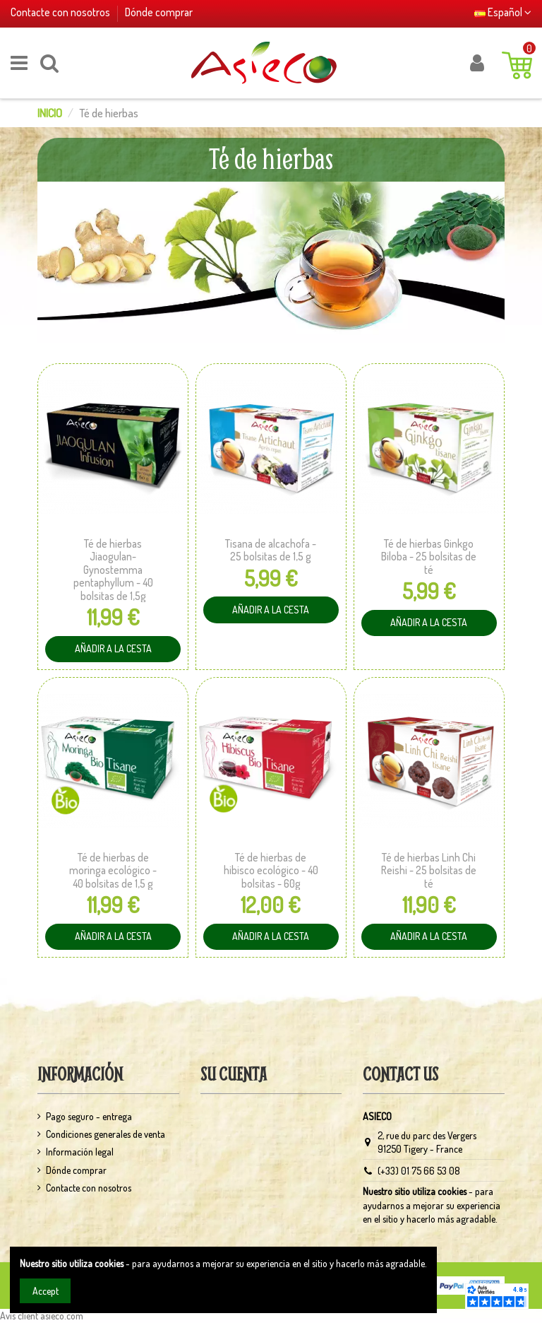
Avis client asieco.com (41, 1316)
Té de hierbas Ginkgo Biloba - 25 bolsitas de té (428, 556)
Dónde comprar (159, 12)
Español (502, 12)
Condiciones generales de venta (105, 1134)
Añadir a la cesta (106, 645)
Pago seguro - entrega (89, 1116)
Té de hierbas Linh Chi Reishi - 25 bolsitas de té (428, 870)
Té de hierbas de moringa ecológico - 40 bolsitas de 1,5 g (113, 870)
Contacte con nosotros (61, 12)
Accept (45, 1291)
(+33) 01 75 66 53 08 (419, 1171)
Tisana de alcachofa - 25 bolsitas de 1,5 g (270, 549)
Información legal (80, 1152)
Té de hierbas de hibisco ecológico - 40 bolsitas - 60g (271, 870)
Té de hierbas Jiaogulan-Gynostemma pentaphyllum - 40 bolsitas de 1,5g (113, 569)
